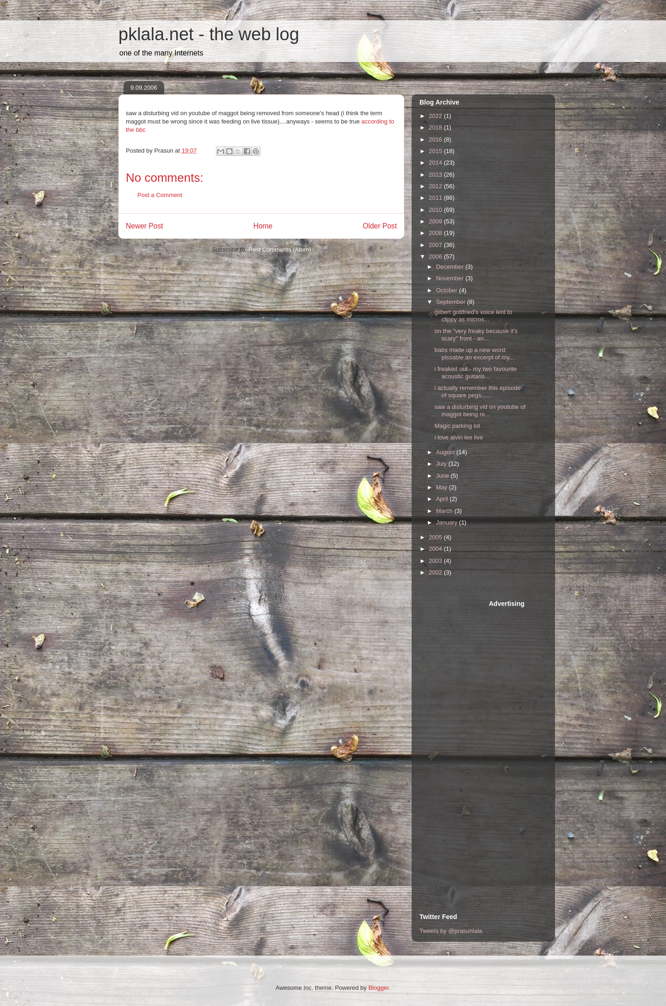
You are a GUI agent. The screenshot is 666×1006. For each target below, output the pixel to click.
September (451, 301)
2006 (436, 256)
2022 (436, 115)
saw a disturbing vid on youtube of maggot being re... (479, 410)
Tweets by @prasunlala (450, 930)
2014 (436, 162)
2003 (436, 560)
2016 (436, 139)
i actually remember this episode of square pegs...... (477, 391)
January (447, 522)
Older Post (380, 226)
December (451, 266)
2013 (436, 174)
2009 (436, 221)
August (446, 452)
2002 (436, 572)
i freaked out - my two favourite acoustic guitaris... (475, 372)
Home (263, 226)
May (442, 487)
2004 (436, 548)
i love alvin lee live (458, 437)
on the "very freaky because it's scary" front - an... (476, 334)
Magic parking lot (457, 425)
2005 (436, 537)
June (443, 475)
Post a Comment (159, 194)
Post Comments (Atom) (279, 249)
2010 (436, 209)
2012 (436, 186)
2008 (436, 232)
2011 (436, 197)
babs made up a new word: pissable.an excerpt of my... (474, 353)
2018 (436, 127)
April (443, 498)
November (451, 278)
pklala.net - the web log (208, 34)
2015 (436, 151)
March (445, 510)
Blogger (378, 987)
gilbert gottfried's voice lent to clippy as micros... (473, 316)
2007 (436, 244)
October (447, 290)
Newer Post (144, 226)
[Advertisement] (456, 738)
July (442, 463)
